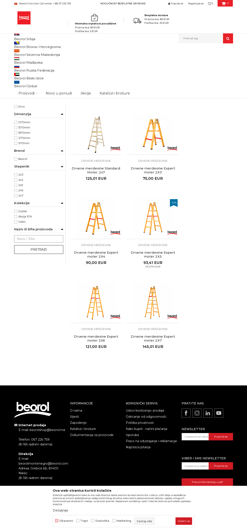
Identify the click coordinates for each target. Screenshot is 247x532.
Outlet (22, 261)
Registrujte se (196, 3)
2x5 (20, 235)
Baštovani (24, 113)
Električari (25, 123)
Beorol (22, 208)
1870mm (24, 182)
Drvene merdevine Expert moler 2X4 (151, 218)
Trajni (84, 520)
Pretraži (39, 299)
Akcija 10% (25, 266)
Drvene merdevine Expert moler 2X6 (95, 301)
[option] (123, 3)
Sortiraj (123, 60)
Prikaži (186, 60)
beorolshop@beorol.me (47, 393)
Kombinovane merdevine (33, 75)
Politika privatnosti (140, 385)
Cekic (22, 271)
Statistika (102, 520)
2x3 (20, 224)
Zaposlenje (78, 385)
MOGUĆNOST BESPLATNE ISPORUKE (123, 3)
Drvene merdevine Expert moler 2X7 (151, 301)
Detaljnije (60, 510)
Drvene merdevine (29, 80)
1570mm (24, 177)
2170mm (24, 188)
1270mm (24, 172)
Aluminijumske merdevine (34, 70)
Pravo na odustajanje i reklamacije (151, 404)
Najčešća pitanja (138, 410)
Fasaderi (23, 129)
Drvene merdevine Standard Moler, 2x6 (151, 135)
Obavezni (66, 520)
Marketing (123, 520)
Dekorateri (25, 118)
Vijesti (74, 379)
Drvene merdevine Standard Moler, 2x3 (95, 135)
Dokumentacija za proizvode (92, 398)
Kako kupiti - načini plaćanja (146, 391)
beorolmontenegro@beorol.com (43, 426)
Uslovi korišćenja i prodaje (145, 373)
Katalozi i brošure (83, 391)
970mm (23, 193)
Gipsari (22, 134)
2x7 (20, 245)
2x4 (20, 229)
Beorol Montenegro (26, 52)
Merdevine (87, 52)
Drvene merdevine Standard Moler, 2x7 (207, 135)
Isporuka (132, 398)
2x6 (20, 240)
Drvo (21, 156)
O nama (76, 373)
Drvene (23, 97)
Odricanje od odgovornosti (146, 379)
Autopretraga (103, 60)
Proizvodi (47, 52)
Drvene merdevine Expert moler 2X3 (95, 218)
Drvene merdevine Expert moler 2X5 (207, 218)
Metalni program (67, 52)
